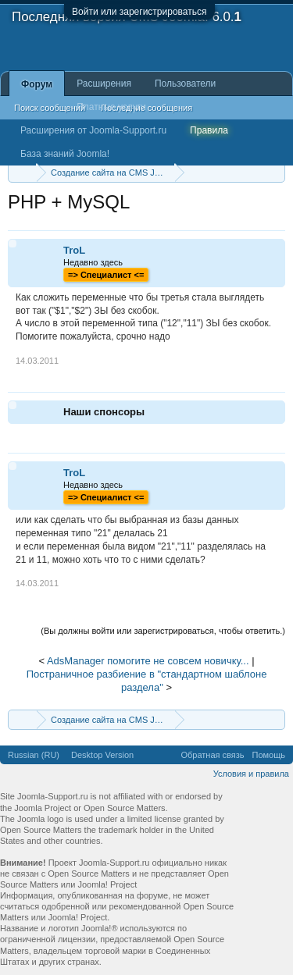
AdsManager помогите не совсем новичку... (148, 661)
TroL (74, 250)
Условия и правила (251, 773)
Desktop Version (102, 755)
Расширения (104, 83)
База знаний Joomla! (64, 153)
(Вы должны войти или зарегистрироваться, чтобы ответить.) (163, 630)
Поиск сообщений (49, 107)
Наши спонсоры (104, 412)
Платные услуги (111, 106)
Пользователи (185, 83)
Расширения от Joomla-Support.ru (93, 130)
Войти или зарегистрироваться (139, 11)
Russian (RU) (33, 755)
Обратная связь (212, 755)
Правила (209, 130)
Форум (36, 84)
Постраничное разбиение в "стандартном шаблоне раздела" (147, 680)
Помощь (269, 755)
